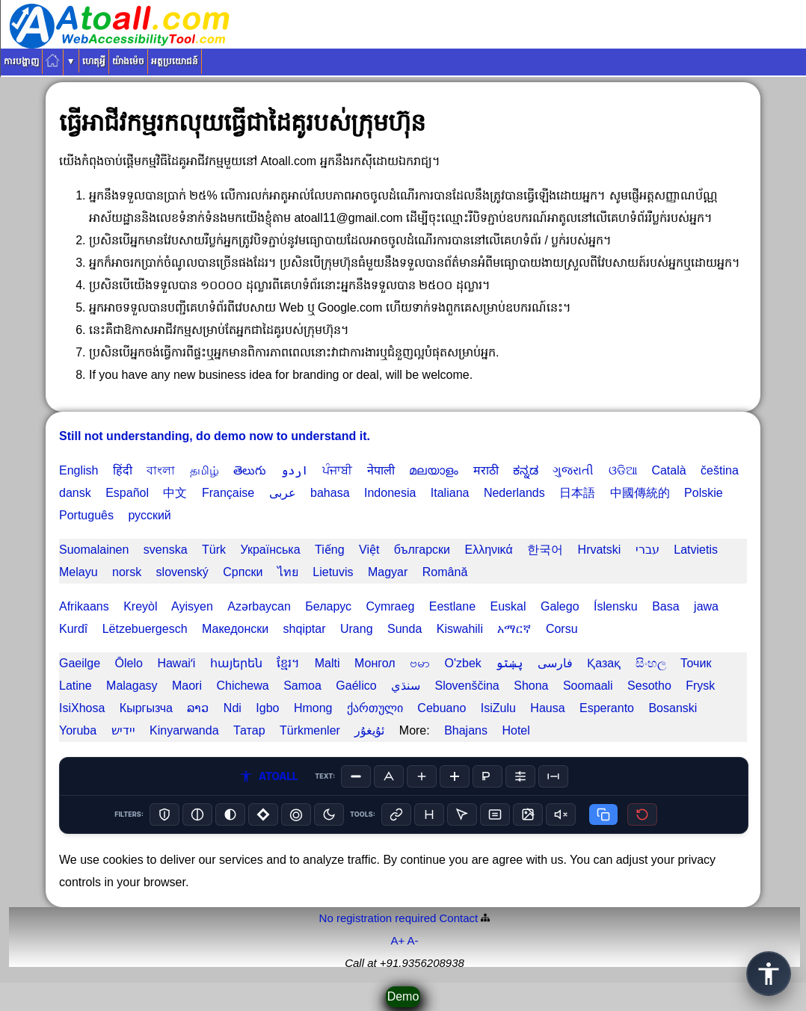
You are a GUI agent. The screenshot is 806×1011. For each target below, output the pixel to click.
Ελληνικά (488, 549)
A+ (397, 940)
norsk (126, 572)
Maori (187, 685)
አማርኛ (514, 628)
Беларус (328, 606)
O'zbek (463, 663)
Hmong (313, 708)
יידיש (123, 730)
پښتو (509, 663)
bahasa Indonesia (363, 492)
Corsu (562, 628)
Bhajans (465, 730)
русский (149, 515)
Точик (695, 663)
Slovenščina (466, 685)
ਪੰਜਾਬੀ (337, 470)
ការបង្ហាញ (21, 61)
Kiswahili (460, 628)
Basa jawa (685, 606)
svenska (166, 549)
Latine (75, 685)
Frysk (700, 685)
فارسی (555, 663)
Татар (249, 730)
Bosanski (672, 708)
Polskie (703, 492)
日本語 (577, 492)
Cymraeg (390, 606)
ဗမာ (420, 663)
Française (228, 492)
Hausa (547, 708)
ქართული (375, 708)
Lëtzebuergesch (145, 628)
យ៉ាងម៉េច (128, 61)
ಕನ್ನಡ (525, 470)
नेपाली (381, 470)
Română (444, 572)
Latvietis (696, 549)
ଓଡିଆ (623, 470)
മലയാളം (433, 470)
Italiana (450, 492)
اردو (294, 470)
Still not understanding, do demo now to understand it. (214, 436)
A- (413, 940)
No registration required (378, 918)
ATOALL (268, 776)
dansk (75, 492)
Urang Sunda (381, 628)
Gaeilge (79, 663)
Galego (560, 606)
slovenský (182, 572)
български (422, 549)
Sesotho (649, 685)
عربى (282, 492)
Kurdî (73, 628)
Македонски (235, 628)
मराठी (486, 470)
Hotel (515, 730)
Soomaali (588, 685)
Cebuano (441, 708)
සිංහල (651, 663)
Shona (531, 685)
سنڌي (405, 685)
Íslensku (616, 606)
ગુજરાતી (573, 470)
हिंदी (122, 470)
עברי (647, 549)
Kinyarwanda (184, 730)
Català (668, 470)
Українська (270, 549)
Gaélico (356, 685)
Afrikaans (84, 606)
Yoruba (77, 730)
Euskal (508, 606)
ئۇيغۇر (369, 730)
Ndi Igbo (252, 708)
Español (127, 492)
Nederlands (514, 492)
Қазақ (604, 663)
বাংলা (161, 470)
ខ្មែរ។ (288, 663)
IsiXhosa (82, 708)
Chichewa (242, 685)
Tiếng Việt (347, 549)
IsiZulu (498, 708)
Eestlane (452, 606)
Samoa (302, 685)
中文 (175, 492)
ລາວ (198, 708)
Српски (242, 572)
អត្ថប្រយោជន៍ (174, 61)
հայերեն (236, 663)
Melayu (78, 572)
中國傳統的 (640, 492)
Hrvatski (599, 549)
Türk (214, 549)
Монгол (375, 663)
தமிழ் (204, 470)
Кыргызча (146, 708)
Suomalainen (94, 549)
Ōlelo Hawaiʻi (155, 663)
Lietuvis (333, 572)
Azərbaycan (259, 606)
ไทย (287, 572)
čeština (720, 470)
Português (86, 515)
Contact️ (459, 918)
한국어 (545, 549)
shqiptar (304, 628)
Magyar (387, 572)
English (78, 470)
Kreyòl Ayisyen (168, 606)
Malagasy (131, 685)
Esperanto (606, 708)
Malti (327, 663)
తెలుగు (249, 470)
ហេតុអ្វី (93, 61)
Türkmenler (310, 730)
